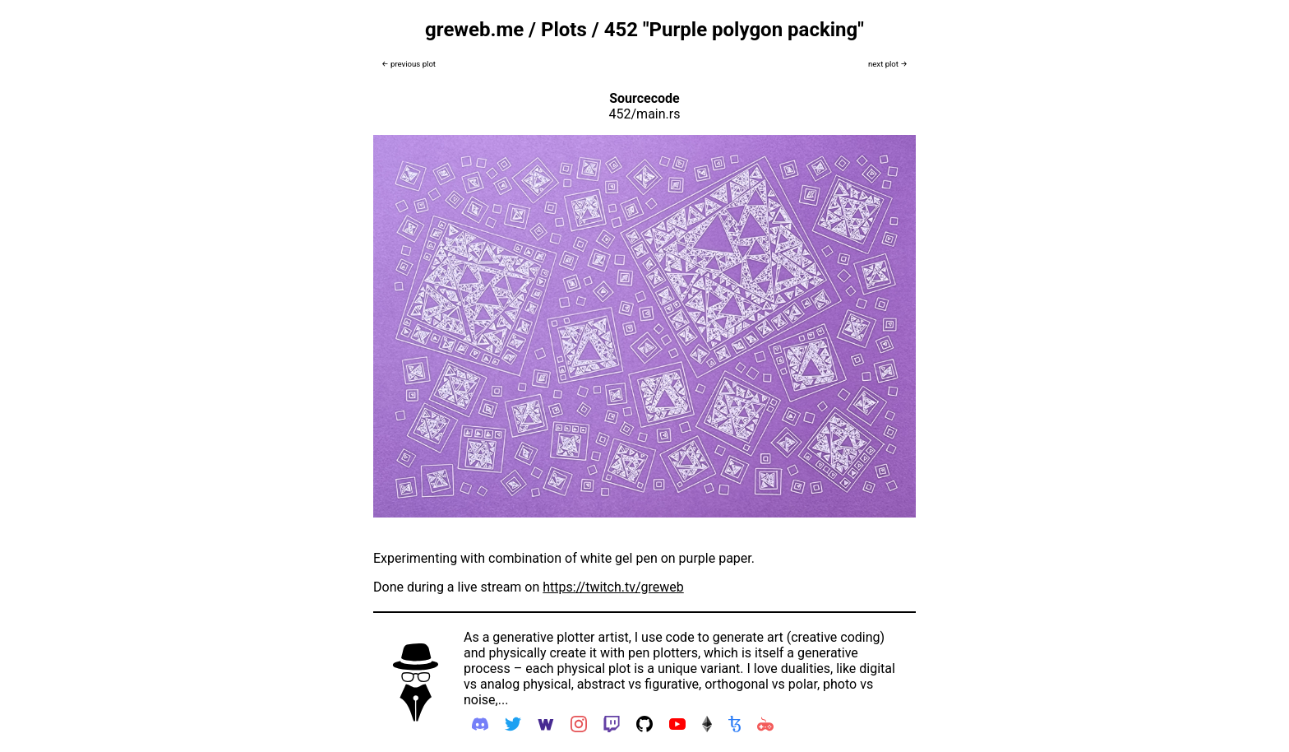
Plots (564, 29)
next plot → (888, 63)
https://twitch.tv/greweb (613, 587)
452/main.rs (645, 114)
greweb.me (474, 29)
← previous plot (408, 63)
